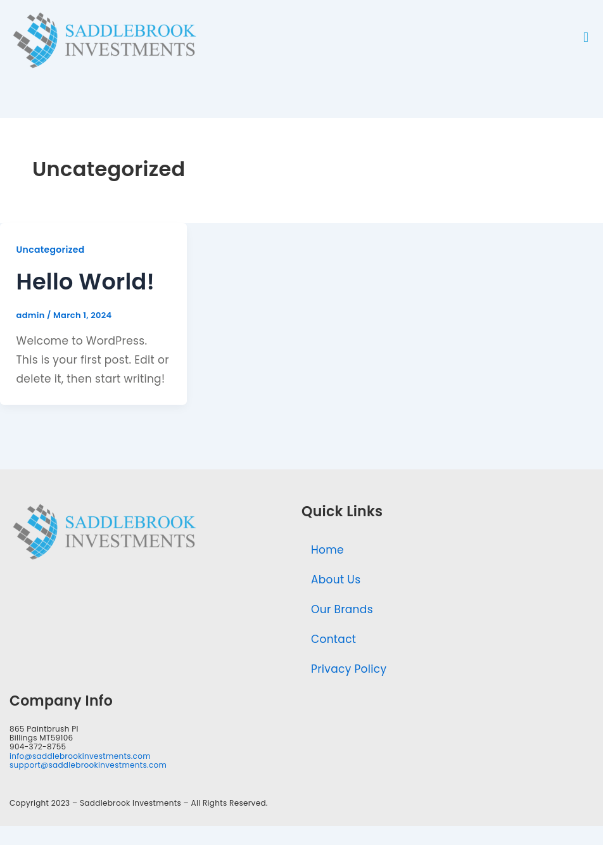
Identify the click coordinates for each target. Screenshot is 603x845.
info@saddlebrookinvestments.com (80, 756)
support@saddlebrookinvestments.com (88, 764)
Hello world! (85, 281)
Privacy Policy (348, 669)
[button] (585, 37)
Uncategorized (50, 249)
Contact (333, 639)
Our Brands (342, 609)
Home (327, 549)
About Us (335, 579)
